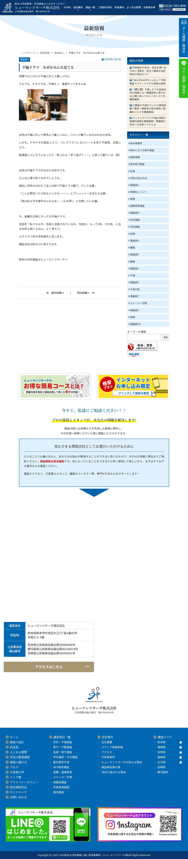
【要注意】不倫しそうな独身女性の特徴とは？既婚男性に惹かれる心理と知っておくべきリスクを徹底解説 (148, 94)
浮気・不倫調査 (62, 742)
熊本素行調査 (137, 164)
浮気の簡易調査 (20, 757)
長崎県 (161, 757)
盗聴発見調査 (137, 206)
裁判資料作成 (61, 762)
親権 (132, 261)
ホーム (14, 737)
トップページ (28, 53)
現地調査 (58, 792)
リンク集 (15, 777)
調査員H (134, 240)
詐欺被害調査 (61, 787)
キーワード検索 (136, 332)
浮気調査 (135, 226)
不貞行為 (135, 289)
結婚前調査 (60, 782)
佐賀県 (161, 752)
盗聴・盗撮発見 (62, 772)
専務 (132, 199)
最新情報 (45, 53)
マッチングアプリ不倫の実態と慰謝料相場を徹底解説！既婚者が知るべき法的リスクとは (148, 121)
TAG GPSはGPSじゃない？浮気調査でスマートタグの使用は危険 (148, 81)
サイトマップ (18, 792)
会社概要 (106, 742)
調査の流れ (17, 742)
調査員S (58, 53)
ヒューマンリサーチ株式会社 (40, 7)
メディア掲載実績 (112, 747)
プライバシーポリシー (24, 782)
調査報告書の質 (110, 767)
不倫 (132, 275)
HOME (67, 7)
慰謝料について (138, 192)
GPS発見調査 (61, 767)
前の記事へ (57, 293)
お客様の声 (149, 7)
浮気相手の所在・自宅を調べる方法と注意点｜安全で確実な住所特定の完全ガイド (148, 71)
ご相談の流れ (105, 7)
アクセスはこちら (49, 666)
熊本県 (161, 742)
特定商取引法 (18, 787)
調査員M (134, 212)
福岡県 (161, 747)
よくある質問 (134, 7)
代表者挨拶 (108, 757)
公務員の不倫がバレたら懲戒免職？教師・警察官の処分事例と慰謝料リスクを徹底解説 (148, 109)
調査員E (134, 268)
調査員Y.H (135, 324)
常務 (132, 317)
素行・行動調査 (62, 747)
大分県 (161, 762)
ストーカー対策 (138, 303)
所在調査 (135, 220)
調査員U (134, 310)
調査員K (134, 254)
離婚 (132, 247)
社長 (132, 171)
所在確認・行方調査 (65, 757)
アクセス (106, 752)
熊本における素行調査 (142, 150)
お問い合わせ (18, 797)
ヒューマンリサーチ (53, 259)
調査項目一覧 (61, 737)
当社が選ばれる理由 (113, 772)
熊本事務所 (136, 143)
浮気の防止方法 (138, 178)
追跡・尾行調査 (62, 752)
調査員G (134, 282)
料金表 (14, 747)
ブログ (14, 767)
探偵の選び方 (18, 762)
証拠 (132, 233)
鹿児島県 (162, 772)
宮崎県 (161, 767)
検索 (166, 337)
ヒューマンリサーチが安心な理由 (121, 762)
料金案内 (119, 7)
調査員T (134, 296)
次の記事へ (83, 293)
